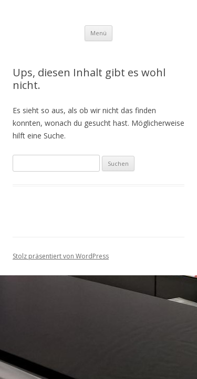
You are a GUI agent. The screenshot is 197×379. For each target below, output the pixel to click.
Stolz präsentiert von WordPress (61, 256)
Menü (98, 33)
